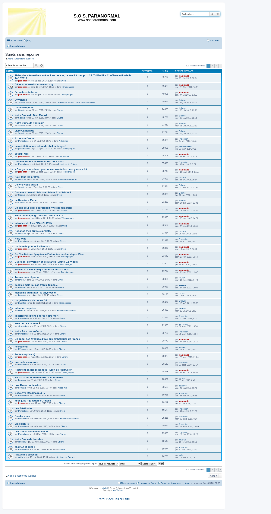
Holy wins (20, 238)
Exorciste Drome (24, 138)
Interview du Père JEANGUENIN (33, 223)
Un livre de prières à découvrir (32, 246)
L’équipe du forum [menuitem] (148, 483)
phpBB (105, 488)
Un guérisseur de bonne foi (31, 300)
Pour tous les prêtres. (27, 177)
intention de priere (25, 308)
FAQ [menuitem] (29, 40)
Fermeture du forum (26, 92)
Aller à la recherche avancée (21, 59)
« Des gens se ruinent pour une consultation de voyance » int (51, 169)
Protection (23, 141)
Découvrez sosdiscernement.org (34, 84)
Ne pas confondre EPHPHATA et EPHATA (39, 377)
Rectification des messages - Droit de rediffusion (43, 369)
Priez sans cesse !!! (26, 454)
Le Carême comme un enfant (32, 431)
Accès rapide (17, 40)
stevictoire (23, 326)
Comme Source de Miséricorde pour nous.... (41, 161)
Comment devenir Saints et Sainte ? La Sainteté (43, 192)
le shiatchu (21, 346)
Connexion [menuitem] (215, 40)
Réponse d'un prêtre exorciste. (33, 231)
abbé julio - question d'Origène (33, 400)
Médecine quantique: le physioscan (35, 292)
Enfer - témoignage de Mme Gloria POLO (39, 215)
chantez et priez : (25, 447)
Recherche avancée (217, 14)
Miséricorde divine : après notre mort (36, 315)
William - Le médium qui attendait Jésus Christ (42, 269)
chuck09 (22, 179)
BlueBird (22, 303)
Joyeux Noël (22, 153)
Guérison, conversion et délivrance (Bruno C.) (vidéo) (46, 261)
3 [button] (216, 66)
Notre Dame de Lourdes (29, 439)
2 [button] (212, 66)
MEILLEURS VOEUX (26, 323)
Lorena (21, 295)
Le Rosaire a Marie (26, 200)
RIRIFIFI (22, 287)
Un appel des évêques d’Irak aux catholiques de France (47, 339)
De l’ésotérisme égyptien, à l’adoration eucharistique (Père (49, 254)
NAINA (21, 280)
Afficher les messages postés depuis (91, 463)
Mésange (22, 349)
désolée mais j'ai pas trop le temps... (36, 285)
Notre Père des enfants (28, 331)
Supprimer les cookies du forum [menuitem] (175, 483)
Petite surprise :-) (25, 354)
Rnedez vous (22, 416)
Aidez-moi (63, 141)
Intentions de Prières (67, 164)
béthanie (22, 388)
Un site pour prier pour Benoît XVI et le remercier (43, 207)
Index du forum (17, 483)
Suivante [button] (220, 66)
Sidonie (21, 102)
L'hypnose (21, 99)
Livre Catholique (24, 130)
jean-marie (23, 81)
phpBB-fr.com (118, 490)
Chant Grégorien (24, 107)
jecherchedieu (24, 149)
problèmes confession (28, 385)
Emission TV (22, 423)
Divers (63, 81)
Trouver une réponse (27, 277)
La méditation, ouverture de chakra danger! (40, 146)
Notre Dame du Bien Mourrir (31, 115)
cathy (20, 457)
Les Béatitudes (23, 408)
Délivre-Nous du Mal (27, 184)
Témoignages (68, 87)
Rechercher (212, 14)
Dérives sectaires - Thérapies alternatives (76, 102)
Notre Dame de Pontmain (29, 123)
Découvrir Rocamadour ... (30, 393)
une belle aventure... (27, 362)
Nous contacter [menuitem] (128, 483)
